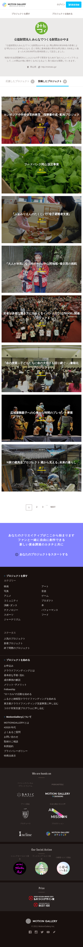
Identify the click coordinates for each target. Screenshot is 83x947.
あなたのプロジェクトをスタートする (41, 554)
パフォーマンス (50, 610)
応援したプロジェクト (20, 81)
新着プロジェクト (13, 643)
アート (45, 586)
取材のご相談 (11, 741)
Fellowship (9, 689)
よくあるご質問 (12, 732)
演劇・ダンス (10, 605)
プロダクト (47, 600)
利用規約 (8, 746)
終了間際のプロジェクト (17, 648)
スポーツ (8, 614)
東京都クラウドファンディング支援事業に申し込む (31, 703)
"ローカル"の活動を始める (18, 694)
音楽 (44, 591)
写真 (6, 591)
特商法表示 (10, 755)
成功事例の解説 (12, 680)
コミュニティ (11, 600)
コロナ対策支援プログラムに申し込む (24, 708)
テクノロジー (11, 610)
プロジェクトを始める (62, 13)
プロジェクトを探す (21, 13)
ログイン (61, 4)
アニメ (7, 595)
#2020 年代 (10, 727)
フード (45, 614)
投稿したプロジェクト (52, 81)
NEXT (53, 506)
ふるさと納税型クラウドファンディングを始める (30, 698)
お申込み (8, 665)
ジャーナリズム (12, 619)
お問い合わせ (11, 736)
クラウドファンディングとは (19, 670)
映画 (6, 586)
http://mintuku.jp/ (47, 66)
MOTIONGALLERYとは (16, 722)
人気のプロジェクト (14, 638)
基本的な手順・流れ (14, 675)
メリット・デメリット (15, 684)
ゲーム (45, 595)
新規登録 (73, 4)
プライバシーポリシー (16, 751)
